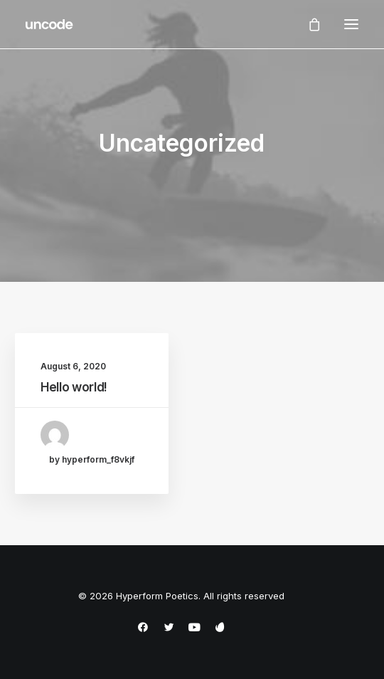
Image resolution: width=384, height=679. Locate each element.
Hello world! (74, 387)
